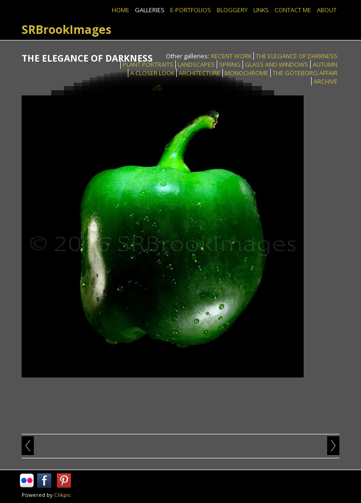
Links (261, 10)
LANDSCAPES (196, 64)
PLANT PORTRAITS (148, 64)
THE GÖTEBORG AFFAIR (305, 73)
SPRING (230, 64)
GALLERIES (150, 10)
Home (120, 10)
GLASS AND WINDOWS (276, 64)
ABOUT (327, 10)
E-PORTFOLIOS (190, 10)
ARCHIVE (325, 81)
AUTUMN (325, 64)
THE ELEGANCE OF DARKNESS (296, 56)
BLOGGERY (232, 10)
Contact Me (293, 10)
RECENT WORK (231, 56)
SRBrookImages (66, 29)
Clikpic (62, 494)
